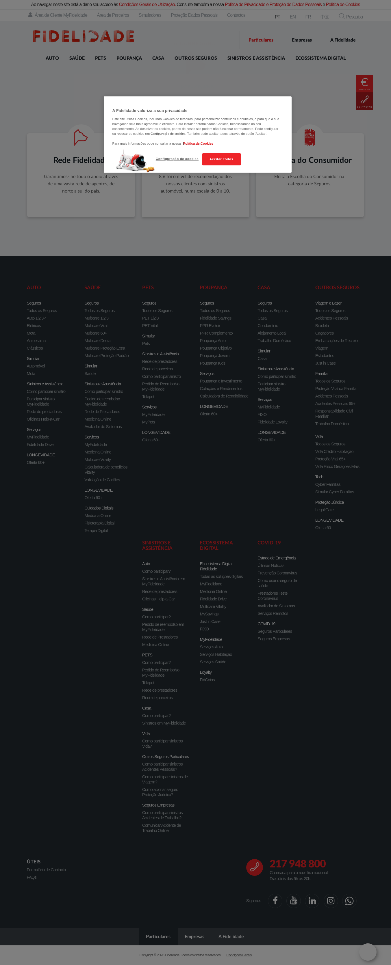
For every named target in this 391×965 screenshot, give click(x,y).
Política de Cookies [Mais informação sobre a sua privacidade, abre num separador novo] (198, 143)
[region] (198, 134)
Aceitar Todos (221, 159)
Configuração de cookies (177, 158)
